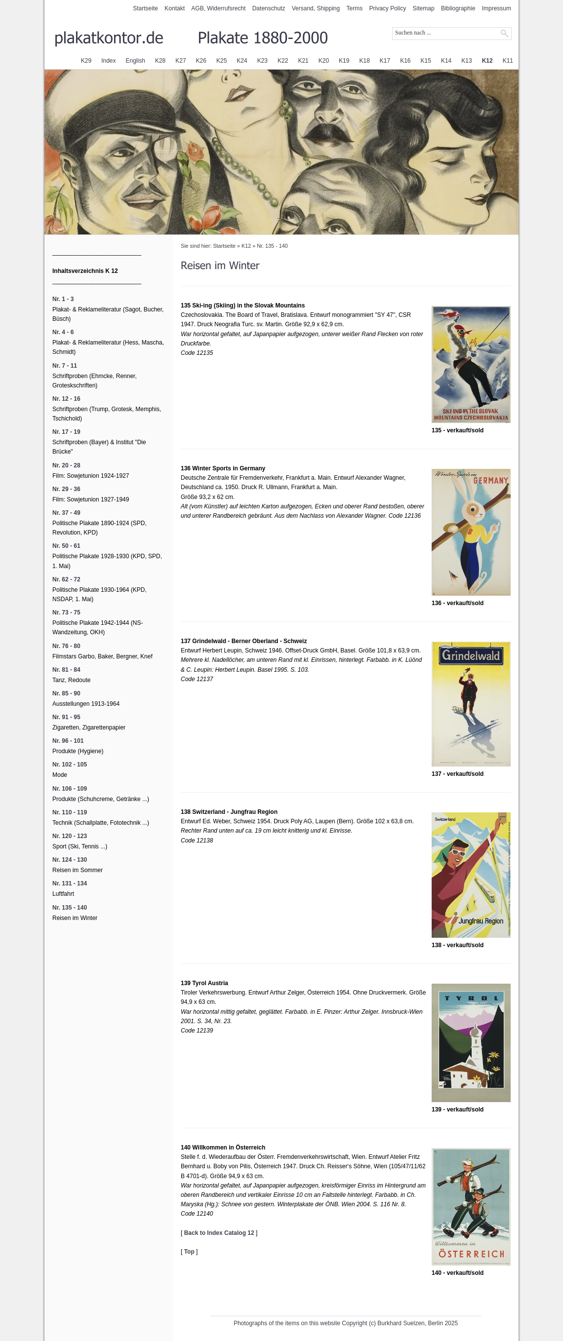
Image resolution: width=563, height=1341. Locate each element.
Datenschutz (268, 8)
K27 (180, 60)
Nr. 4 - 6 (63, 332)
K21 (303, 60)
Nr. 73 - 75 (66, 612)
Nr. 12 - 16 (66, 398)
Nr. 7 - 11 (64, 365)
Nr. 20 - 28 (66, 465)
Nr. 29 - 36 (66, 489)
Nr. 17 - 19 (66, 431)
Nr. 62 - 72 (66, 579)
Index (108, 60)
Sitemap (424, 8)
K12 (487, 60)
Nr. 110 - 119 (69, 812)
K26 (201, 60)
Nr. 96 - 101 (67, 740)
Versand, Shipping (316, 8)
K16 (405, 60)
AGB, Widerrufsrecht (218, 8)
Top (189, 1251)
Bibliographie (458, 8)
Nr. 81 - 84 (66, 669)
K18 (364, 60)
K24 (242, 60)
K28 (160, 60)
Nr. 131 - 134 (69, 883)
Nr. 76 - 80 (66, 646)
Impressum (496, 8)
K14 (446, 60)
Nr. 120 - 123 (69, 836)
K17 (385, 60)
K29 (86, 60)
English (135, 60)
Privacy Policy (387, 8)
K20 (324, 60)
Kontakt (174, 8)
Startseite (145, 8)
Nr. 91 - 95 (66, 717)
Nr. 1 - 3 (63, 299)
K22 (283, 60)
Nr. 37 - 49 (66, 512)
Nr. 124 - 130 (69, 859)
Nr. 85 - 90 (66, 693)
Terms (355, 8)
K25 (221, 60)
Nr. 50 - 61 (66, 545)
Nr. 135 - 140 (272, 246)
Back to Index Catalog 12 (219, 1232)
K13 (466, 60)
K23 (262, 60)
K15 (426, 60)
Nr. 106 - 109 (69, 788)
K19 (344, 60)
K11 (508, 60)
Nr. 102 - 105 (69, 764)
